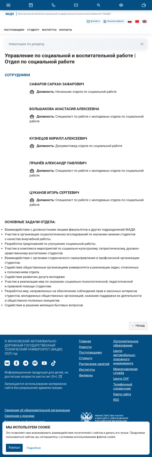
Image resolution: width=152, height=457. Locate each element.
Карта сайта (122, 394)
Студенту (85, 358)
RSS (116, 400)
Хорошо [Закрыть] (14, 447)
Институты (87, 370)
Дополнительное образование (125, 343)
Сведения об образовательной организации (37, 410)
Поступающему (90, 352)
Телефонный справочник (122, 386)
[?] (60, 376)
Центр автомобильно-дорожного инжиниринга (124, 357)
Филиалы (86, 375)
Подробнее (34, 448)
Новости (85, 347)
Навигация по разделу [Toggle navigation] (76, 44)
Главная (85, 341)
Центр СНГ (121, 379)
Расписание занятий (94, 364)
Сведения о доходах (20, 416)
